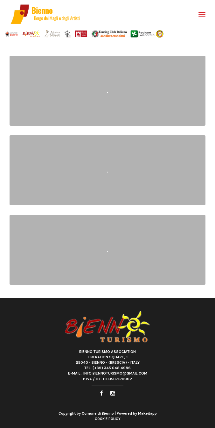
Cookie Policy (108, 419)
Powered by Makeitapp (137, 413)
